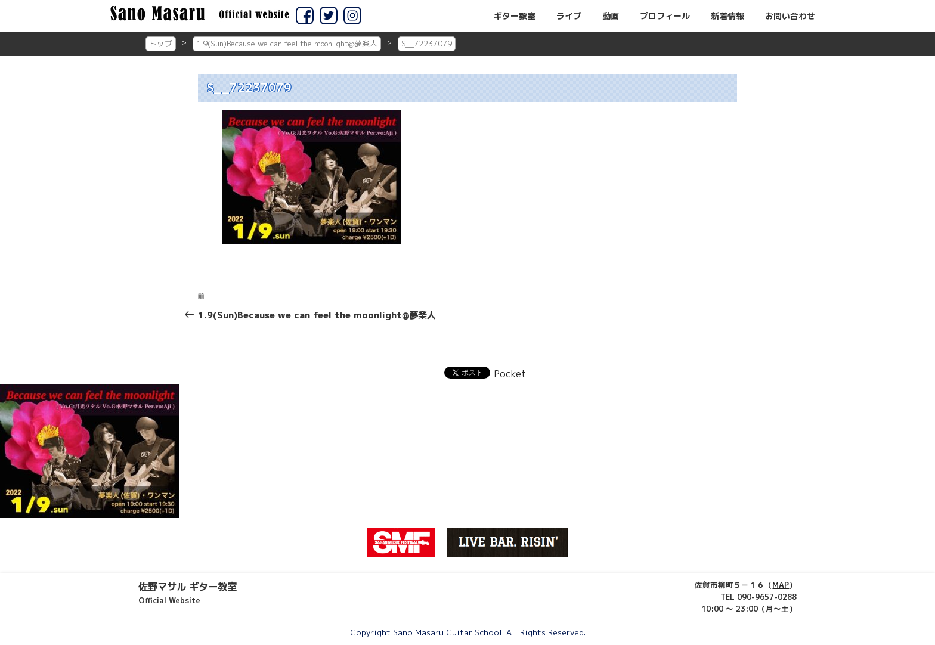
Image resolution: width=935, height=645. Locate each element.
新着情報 (727, 16)
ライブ (568, 16)
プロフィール (665, 16)
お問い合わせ (790, 16)
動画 (610, 16)
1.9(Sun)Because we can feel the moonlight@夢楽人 (286, 43)
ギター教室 (514, 16)
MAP (780, 584)
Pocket (510, 373)
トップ (160, 43)
